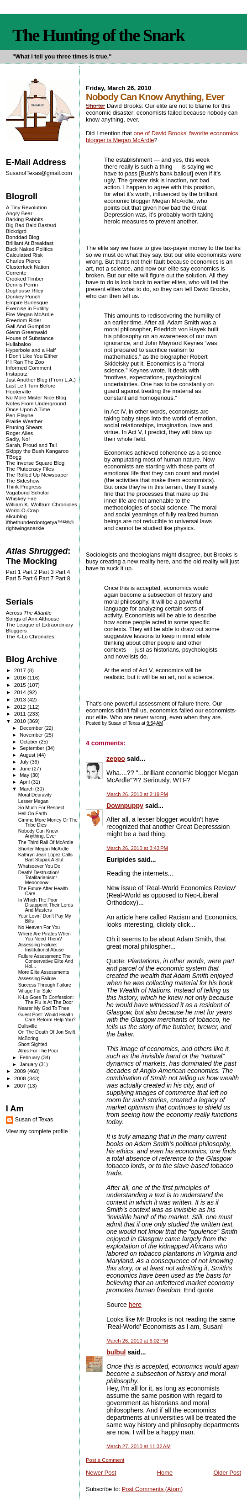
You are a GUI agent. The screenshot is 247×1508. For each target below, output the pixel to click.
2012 (20, 707)
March (27, 788)
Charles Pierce (23, 261)
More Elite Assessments (43, 972)
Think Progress (24, 486)
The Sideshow (23, 480)
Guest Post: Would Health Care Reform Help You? (47, 1017)
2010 (20, 721)
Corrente (16, 273)
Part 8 (62, 578)
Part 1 (13, 572)
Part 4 (62, 572)
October (29, 741)
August (28, 755)
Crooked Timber (25, 278)
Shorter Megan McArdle (43, 848)
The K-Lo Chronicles (30, 636)
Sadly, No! (18, 439)
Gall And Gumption (28, 326)
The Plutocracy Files (30, 469)
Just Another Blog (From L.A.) (41, 379)
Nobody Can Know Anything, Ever (38, 833)
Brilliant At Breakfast (29, 243)
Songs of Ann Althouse (32, 618)
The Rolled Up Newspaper (37, 475)
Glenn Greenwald (26, 332)
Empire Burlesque (27, 302)
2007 (20, 1086)
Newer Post (101, 1472)
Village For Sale (35, 990)
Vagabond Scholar (27, 492)
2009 (20, 1071)
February (30, 1057)
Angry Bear (19, 213)
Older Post (227, 1472)
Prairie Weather (24, 421)
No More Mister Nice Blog (36, 397)
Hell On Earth (32, 813)
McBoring (28, 1038)
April (25, 782)
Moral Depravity (35, 794)
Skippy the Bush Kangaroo (37, 451)
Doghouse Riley (24, 290)
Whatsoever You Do (39, 866)
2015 (20, 685)
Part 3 (46, 572)
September (33, 748)
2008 (20, 1078)
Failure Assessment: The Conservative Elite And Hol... (45, 961)
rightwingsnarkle (25, 528)
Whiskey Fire (21, 498)
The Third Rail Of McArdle (46, 842)
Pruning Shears (24, 427)
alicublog (16, 516)
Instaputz (16, 374)
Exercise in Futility (27, 308)
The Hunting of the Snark (98, 35)
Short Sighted (32, 1044)
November (32, 735)
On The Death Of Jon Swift (46, 1032)
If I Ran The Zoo (25, 362)
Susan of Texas (34, 1119)
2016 (20, 677)
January (29, 1064)
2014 (20, 692)
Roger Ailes (19, 433)
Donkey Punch (23, 296)
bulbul (116, 1352)
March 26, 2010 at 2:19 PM (137, 794)
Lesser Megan (33, 801)
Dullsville (27, 1026)
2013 (20, 699)
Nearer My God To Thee (43, 1008)
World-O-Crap (22, 510)
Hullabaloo (18, 344)
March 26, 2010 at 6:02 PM (137, 1340)
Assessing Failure (37, 978)
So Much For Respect (41, 807)
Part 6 (29, 578)
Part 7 (46, 578)
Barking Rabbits (24, 219)
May (25, 775)
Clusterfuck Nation (27, 267)
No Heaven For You (39, 927)
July (25, 762)
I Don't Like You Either (32, 356)
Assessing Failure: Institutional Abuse (41, 947)
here (135, 1304)
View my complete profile (37, 1131)
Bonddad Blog (22, 237)
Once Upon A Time (28, 409)
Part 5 (13, 578)
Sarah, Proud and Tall (31, 445)
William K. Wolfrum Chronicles (41, 504)
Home (165, 1472)
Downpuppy (124, 805)
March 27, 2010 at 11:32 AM (138, 1446)
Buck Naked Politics (29, 249)
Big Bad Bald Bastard (31, 225)
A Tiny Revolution (26, 207)
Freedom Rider (23, 320)
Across (29, 613)
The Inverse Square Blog (35, 463)
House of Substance (30, 338)
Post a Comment (105, 1460)
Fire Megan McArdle (30, 314)
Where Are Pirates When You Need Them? (44, 936)
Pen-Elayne (19, 415)
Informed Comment (28, 368)
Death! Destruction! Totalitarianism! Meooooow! (38, 877)
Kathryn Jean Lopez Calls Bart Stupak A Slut (45, 857)
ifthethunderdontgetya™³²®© (40, 522)
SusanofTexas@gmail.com (39, 173)
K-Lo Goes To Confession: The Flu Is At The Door (46, 1000)
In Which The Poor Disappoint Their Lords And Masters (45, 905)
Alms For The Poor (38, 1050)
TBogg (13, 457)
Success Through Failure (44, 985)
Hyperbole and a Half (31, 350)
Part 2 (29, 572)
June (26, 768)
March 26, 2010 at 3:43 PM (137, 848)
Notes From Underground (36, 403)
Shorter (95, 105)
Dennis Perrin (22, 284)
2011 (20, 714)
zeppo (115, 758)
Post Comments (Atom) (152, 1489)
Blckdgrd (16, 231)
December (32, 728)
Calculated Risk (24, 255)
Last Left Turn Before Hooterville (30, 388)
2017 (20, 670)
